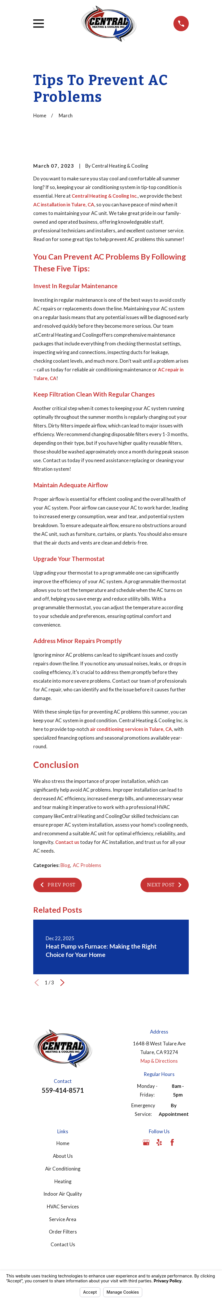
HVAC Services (63, 1207)
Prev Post (57, 885)
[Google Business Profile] (146, 1142)
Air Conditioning (62, 1169)
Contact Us (63, 1244)
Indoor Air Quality (62, 1194)
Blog (65, 865)
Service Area (62, 1219)
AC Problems (87, 865)
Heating (62, 1181)
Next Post (164, 885)
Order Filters (63, 1232)
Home (62, 1143)
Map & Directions (159, 1061)
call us (43, 370)
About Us (63, 1156)
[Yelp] (159, 1142)
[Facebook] (172, 1142)
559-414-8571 (63, 1090)
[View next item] (62, 982)
